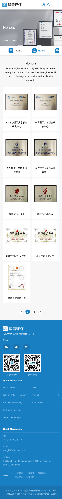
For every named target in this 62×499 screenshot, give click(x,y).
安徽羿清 (30, 477)
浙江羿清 (19, 477)
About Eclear (17, 41)
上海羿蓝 (30, 473)
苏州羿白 (42, 473)
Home (5, 41)
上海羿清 (19, 473)
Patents (15, 50)
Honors (30, 41)
